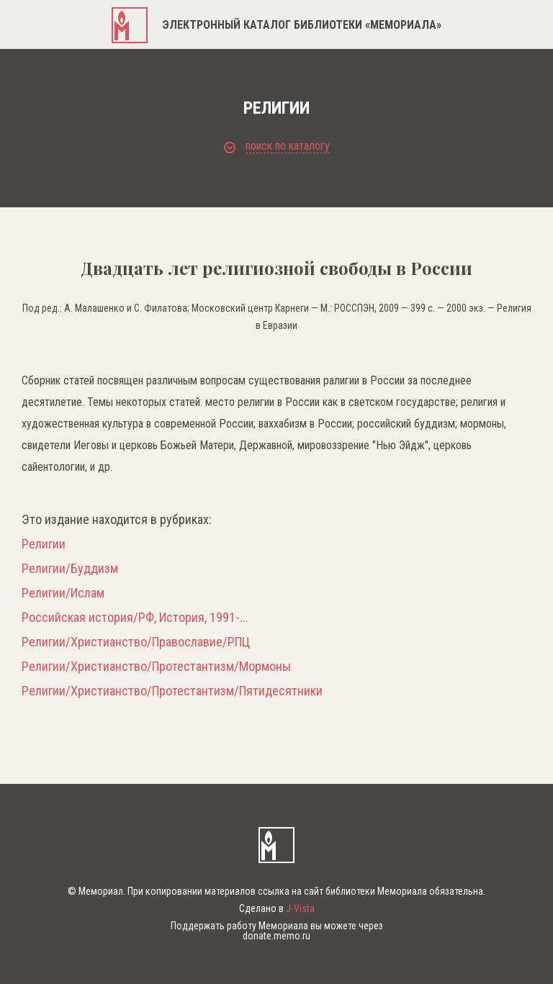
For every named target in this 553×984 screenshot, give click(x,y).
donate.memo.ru (276, 936)
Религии (44, 544)
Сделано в (277, 908)
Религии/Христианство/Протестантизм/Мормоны (156, 666)
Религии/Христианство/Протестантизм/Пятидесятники (172, 691)
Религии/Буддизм (70, 568)
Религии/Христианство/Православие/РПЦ (136, 642)
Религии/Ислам (63, 593)
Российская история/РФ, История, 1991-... (135, 617)
